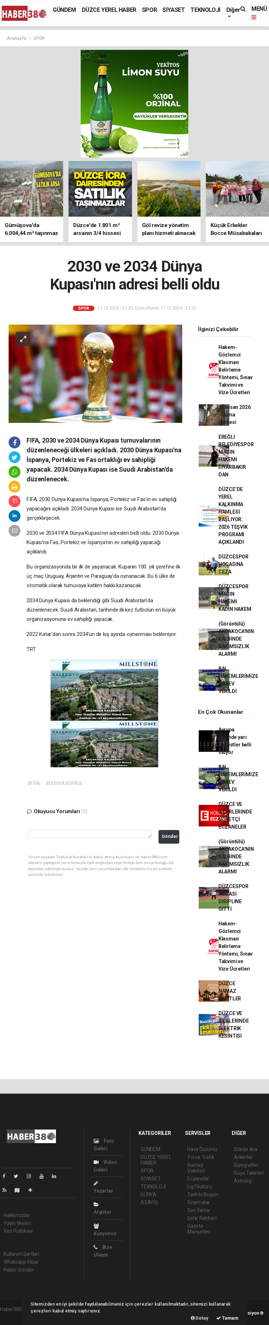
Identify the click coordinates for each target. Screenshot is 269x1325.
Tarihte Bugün (202, 1194)
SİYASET (173, 9)
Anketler (243, 1157)
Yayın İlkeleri (17, 1223)
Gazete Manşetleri (199, 1229)
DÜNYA (148, 1194)
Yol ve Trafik (200, 1157)
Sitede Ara (245, 1149)
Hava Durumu (202, 1149)
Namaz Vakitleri (196, 1168)
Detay (199, 1318)
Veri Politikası (18, 1231)
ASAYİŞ (149, 1202)
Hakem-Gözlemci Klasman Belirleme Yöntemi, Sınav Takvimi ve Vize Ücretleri (235, 369)
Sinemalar (198, 1202)
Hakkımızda (16, 1215)
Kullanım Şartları (21, 1254)
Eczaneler (198, 1179)
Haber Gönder (19, 1270)
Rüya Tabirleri (249, 1173)
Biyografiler (246, 1165)
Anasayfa (17, 38)
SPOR (149, 9)
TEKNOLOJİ (205, 9)
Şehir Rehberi (202, 1218)
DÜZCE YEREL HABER (109, 9)
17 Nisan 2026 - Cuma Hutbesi (234, 414)
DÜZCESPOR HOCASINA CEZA (233, 564)
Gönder (170, 836)
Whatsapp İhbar (21, 1262)
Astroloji (243, 1181)
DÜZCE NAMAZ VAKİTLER (229, 991)
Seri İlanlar (199, 1210)
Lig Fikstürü (199, 1186)
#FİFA (33, 783)
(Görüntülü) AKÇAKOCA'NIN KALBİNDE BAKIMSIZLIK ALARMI (236, 639)
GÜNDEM (64, 9)
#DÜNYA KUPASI (64, 783)
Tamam (227, 1318)
